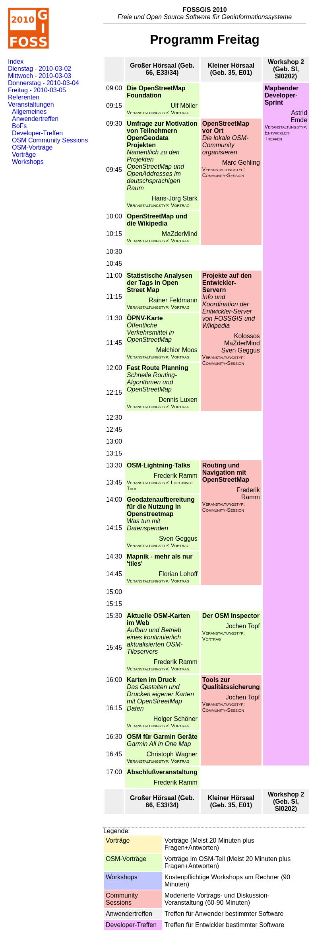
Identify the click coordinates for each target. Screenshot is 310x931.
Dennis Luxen (178, 399)
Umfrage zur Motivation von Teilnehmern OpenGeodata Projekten (162, 134)
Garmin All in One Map (159, 743)
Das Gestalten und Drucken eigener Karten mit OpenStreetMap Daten (160, 698)
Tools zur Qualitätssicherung (231, 683)
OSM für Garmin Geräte (162, 736)
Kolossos (247, 336)
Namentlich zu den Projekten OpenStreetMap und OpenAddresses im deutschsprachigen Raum (155, 170)
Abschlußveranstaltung (162, 772)
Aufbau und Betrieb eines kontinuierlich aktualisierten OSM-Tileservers (155, 641)
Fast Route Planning (157, 367)
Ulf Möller (184, 105)
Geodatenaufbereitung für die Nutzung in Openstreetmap (161, 506)
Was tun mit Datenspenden (147, 525)
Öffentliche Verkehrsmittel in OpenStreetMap (150, 332)
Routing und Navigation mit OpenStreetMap (225, 472)
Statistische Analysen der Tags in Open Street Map (159, 282)
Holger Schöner (175, 718)
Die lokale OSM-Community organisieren (225, 145)
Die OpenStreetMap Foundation (156, 92)
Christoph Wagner (172, 754)
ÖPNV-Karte (145, 318)
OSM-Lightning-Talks (158, 465)
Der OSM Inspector (231, 615)
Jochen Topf (243, 626)
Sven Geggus (240, 350)
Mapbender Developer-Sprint (281, 95)
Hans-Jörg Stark (174, 198)
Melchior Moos (177, 350)
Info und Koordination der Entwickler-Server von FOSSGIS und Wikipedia (228, 311)
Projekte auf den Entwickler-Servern (227, 282)
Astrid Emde (299, 116)
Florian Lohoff (178, 574)
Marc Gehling (241, 162)
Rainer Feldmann (173, 300)
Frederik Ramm (176, 475)
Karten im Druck (151, 679)
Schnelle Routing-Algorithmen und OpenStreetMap (152, 382)
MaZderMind (180, 233)
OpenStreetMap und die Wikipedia (157, 220)
